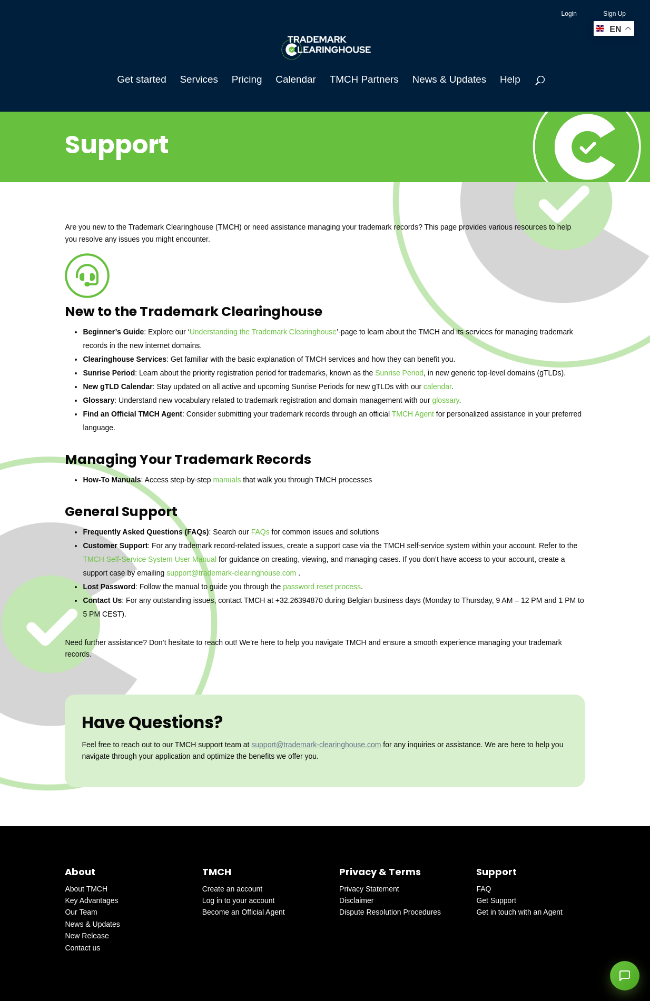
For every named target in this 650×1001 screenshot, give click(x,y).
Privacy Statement (369, 889)
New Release (87, 935)
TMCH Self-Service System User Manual (149, 559)
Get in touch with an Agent (519, 912)
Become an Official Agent (243, 912)
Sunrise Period (399, 373)
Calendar (295, 80)
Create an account (232, 889)
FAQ (483, 889)
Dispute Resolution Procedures (390, 912)
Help (510, 80)
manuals (227, 479)
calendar (437, 386)
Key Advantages (91, 900)
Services (199, 80)
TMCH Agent (413, 414)
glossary (445, 400)
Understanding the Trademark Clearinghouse (263, 332)
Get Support (496, 900)
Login (569, 13)
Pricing (247, 80)
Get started (141, 80)
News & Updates (449, 80)
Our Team (81, 912)
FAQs (260, 532)
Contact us (82, 948)
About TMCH (86, 889)
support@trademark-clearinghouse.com (231, 573)
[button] (624, 975)
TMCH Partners (364, 80)
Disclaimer (356, 900)
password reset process (322, 586)
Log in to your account (238, 900)
